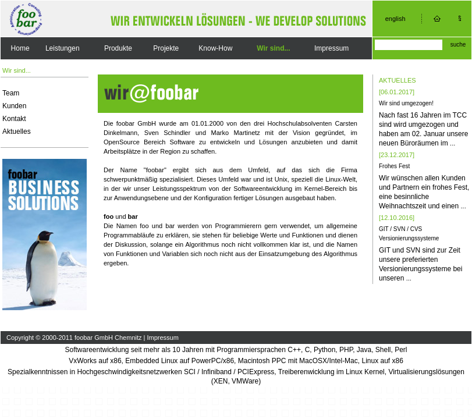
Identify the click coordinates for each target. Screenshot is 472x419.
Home (20, 48)
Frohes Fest (394, 166)
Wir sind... (273, 48)
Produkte (118, 48)
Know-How (215, 48)
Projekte (166, 48)
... (452, 143)
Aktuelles (16, 131)
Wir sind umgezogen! (406, 103)
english (395, 18)
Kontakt (14, 119)
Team (10, 93)
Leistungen (62, 48)
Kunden (14, 106)
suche (458, 44)
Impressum (331, 48)
